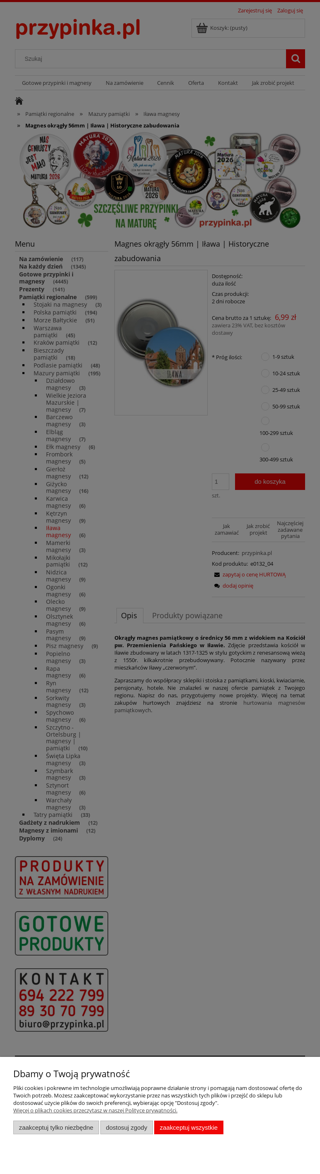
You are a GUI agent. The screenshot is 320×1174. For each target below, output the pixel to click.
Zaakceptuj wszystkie (189, 1127)
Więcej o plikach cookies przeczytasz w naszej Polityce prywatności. (95, 1110)
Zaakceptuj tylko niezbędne (56, 1127)
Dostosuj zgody (126, 1127)
